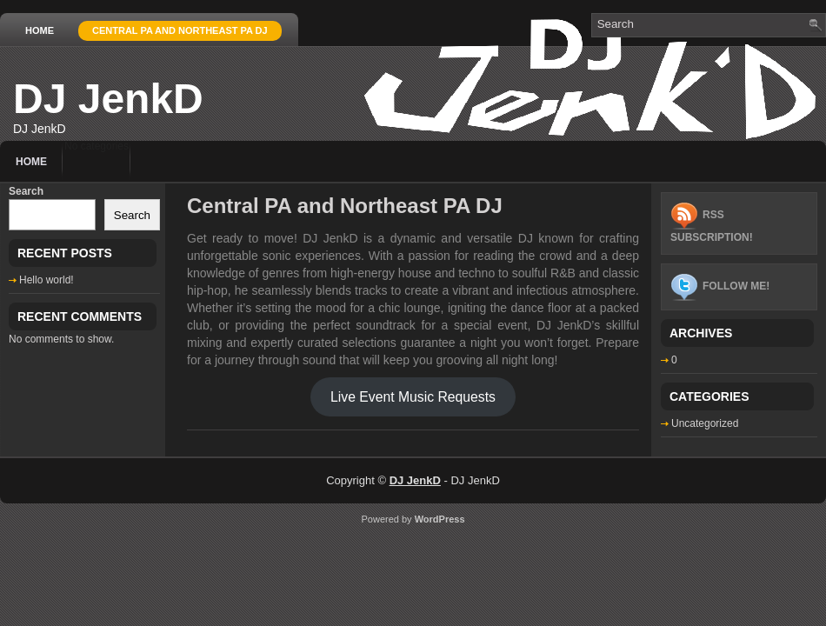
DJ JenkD (108, 99)
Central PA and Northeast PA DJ (180, 30)
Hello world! (46, 280)
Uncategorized (704, 423)
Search (26, 191)
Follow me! (736, 286)
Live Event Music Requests (413, 397)
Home (39, 30)
